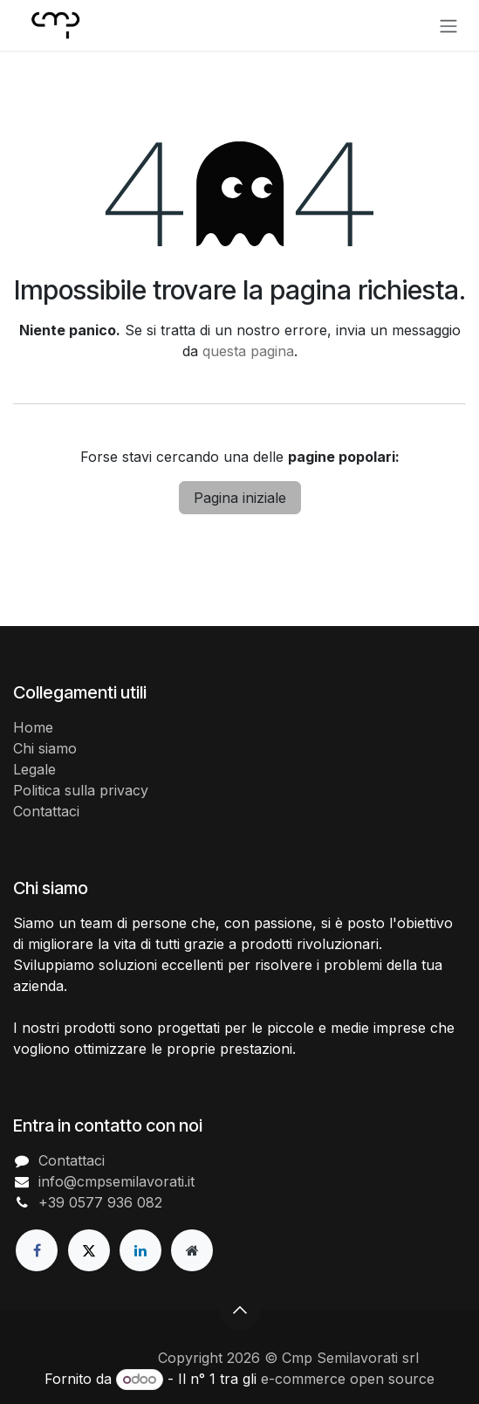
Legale (34, 769)
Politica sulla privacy (80, 790)
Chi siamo (45, 748)
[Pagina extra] (192, 1250)
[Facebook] (37, 1250)
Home (33, 727)
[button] (240, 1310)
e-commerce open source (348, 1378)
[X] (89, 1250)
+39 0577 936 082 (100, 1202)
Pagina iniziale (240, 497)
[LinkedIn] (140, 1250)
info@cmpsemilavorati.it (116, 1181)
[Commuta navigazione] (448, 25)
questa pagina (248, 351)
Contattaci (46, 811)
